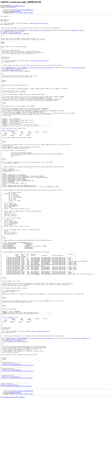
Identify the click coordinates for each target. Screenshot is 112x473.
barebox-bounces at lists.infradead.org (15, 33)
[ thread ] (21, 12)
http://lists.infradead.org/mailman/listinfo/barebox (17, 435)
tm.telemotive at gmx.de (76, 33)
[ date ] (16, 12)
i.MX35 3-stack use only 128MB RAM (23, 9)
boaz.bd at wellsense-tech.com (17, 5)
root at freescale (7, 153)
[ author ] (31, 12)
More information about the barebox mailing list (13, 471)
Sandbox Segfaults (16, 11)
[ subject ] (25, 12)
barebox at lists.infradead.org (12, 36)
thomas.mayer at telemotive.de (80, 403)
